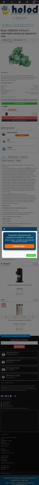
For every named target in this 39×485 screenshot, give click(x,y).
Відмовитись (31, 255)
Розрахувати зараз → (19, 246)
